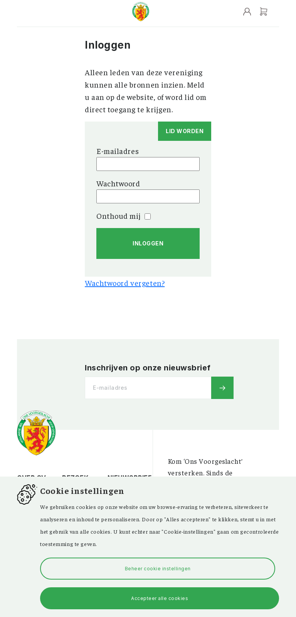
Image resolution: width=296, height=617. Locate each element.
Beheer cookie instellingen (158, 568)
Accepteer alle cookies (159, 598)
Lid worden (185, 131)
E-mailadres (117, 151)
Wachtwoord (118, 183)
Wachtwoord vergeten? (125, 282)
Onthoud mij (123, 215)
